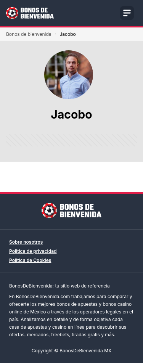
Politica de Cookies (30, 260)
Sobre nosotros (26, 242)
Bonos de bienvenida (28, 34)
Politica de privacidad (33, 251)
